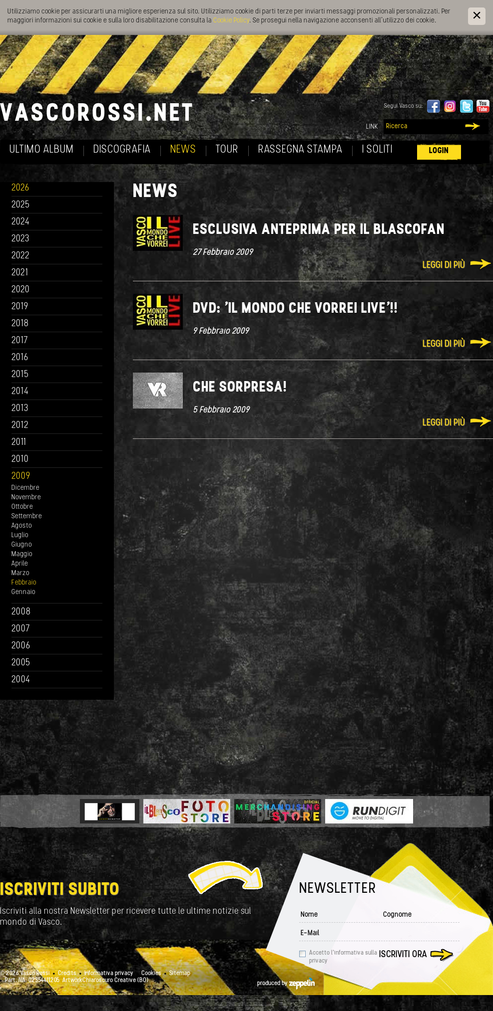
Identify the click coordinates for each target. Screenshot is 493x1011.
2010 (20, 459)
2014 (20, 392)
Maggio (21, 554)
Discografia (122, 150)
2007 (20, 629)
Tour (227, 150)
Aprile (19, 564)
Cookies (151, 974)
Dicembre (25, 488)
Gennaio (23, 592)
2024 (20, 222)
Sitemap (179, 974)
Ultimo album (41, 150)
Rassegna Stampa (300, 150)
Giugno (21, 545)
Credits (67, 974)
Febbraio (23, 583)
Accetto (343, 957)
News (183, 150)
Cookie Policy (231, 20)
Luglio (19, 535)
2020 (20, 290)
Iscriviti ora (403, 955)
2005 (20, 663)
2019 (19, 307)
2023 (20, 239)
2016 (19, 358)
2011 (18, 442)
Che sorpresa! (240, 388)
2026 (20, 188)
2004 (20, 680)
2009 (20, 476)
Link (372, 127)
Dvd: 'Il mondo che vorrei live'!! (295, 309)
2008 (21, 612)
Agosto (21, 526)
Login (439, 151)
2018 (20, 324)
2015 (20, 375)
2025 (20, 205)
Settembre (26, 516)
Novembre (26, 497)
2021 (19, 273)
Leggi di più (444, 265)
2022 (20, 256)
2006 (20, 646)
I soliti (377, 150)
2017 (19, 341)
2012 (20, 425)
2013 (19, 408)
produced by (286, 984)
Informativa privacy (108, 974)
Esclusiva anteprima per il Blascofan (319, 230)
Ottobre (22, 507)
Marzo (20, 573)
